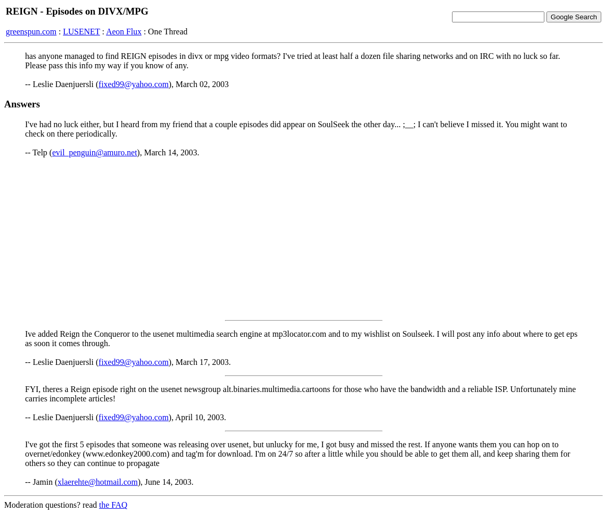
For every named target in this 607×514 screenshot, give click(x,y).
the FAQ (113, 504)
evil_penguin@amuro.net (94, 152)
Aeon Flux (123, 31)
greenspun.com (31, 31)
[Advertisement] (303, 239)
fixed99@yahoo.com (134, 84)
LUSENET (81, 31)
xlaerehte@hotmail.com (97, 482)
